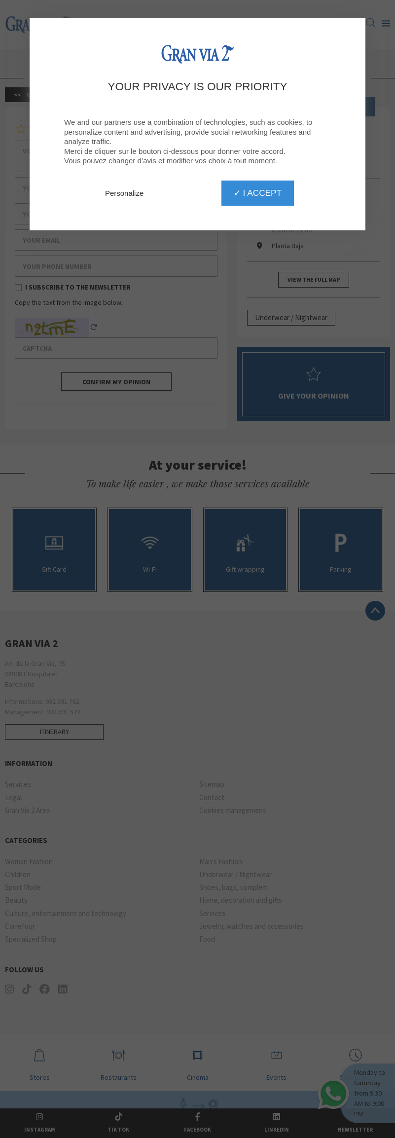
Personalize (124, 193)
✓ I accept (258, 193)
